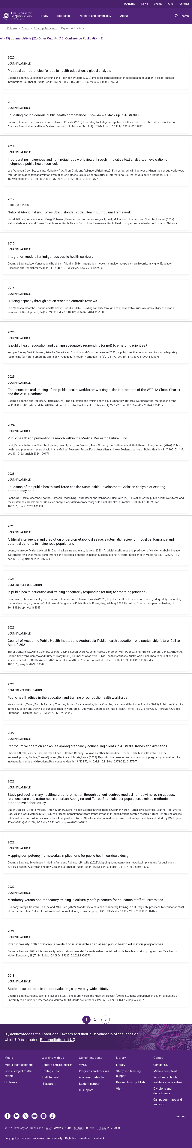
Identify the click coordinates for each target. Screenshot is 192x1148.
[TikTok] (53, 1116)
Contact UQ (160, 1065)
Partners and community (95, 16)
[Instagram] (43, 1116)
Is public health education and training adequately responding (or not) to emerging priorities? (96, 343)
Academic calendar (91, 1077)
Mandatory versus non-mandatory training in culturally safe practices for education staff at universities (96, 898)
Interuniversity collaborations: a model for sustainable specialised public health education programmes (96, 942)
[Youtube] (35, 1116)
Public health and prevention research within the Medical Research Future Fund (96, 438)
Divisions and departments (162, 1091)
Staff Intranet (50, 1077)
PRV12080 (113, 1127)
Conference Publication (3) (84, 38)
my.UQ (83, 1065)
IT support (49, 1084)
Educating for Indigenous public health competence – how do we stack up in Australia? (96, 113)
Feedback (98, 1138)
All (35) (5, 38)
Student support (89, 1084)
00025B (89, 1127)
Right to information (77, 1138)
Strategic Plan (51, 1071)
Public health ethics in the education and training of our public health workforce (96, 698)
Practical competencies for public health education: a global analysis (96, 68)
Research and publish (130, 1082)
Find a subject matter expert (18, 1073)
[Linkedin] (17, 1116)
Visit (119, 1088)
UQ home (129, 3)
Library (120, 1065)
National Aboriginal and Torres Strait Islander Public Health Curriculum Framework (96, 210)
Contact (184, 3)
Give (170, 3)
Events (158, 3)
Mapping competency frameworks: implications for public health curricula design (96, 853)
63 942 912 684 (62, 1127)
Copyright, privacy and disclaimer (24, 1138)
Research (63, 16)
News (144, 3)
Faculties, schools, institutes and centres (168, 1080)
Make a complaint (165, 1071)
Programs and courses (94, 1071)
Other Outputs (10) (52, 38)
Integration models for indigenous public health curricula (96, 254)
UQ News (10, 1082)
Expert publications (45, 28)
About (124, 16)
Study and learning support (128, 1073)
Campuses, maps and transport (167, 1102)
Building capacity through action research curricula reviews (96, 299)
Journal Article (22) (24, 38)
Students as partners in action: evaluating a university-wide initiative (96, 987)
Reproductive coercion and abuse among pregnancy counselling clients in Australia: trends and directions (96, 746)
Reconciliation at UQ (57, 1039)
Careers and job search (57, 1065)
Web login (182, 1116)
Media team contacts (18, 1065)
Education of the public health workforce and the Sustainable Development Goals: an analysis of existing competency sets (96, 489)
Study (44, 16)
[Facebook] (7, 1116)
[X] (25, 1116)
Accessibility (54, 1138)
